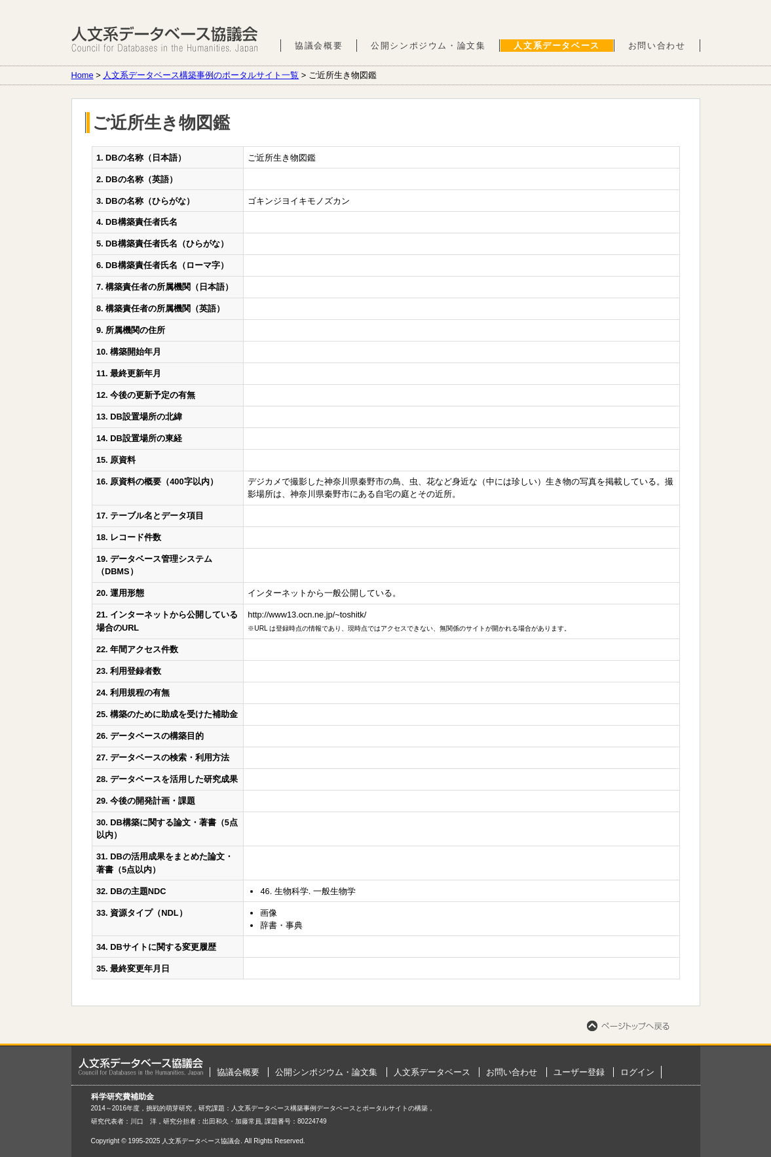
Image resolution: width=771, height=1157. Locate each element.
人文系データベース (556, 45)
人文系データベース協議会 (164, 39)
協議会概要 (319, 45)
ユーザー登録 (579, 1072)
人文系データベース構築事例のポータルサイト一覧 (201, 75)
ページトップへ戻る (628, 1025)
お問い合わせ (657, 45)
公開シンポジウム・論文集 (428, 45)
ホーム (141, 1066)
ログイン (637, 1072)
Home (82, 75)
